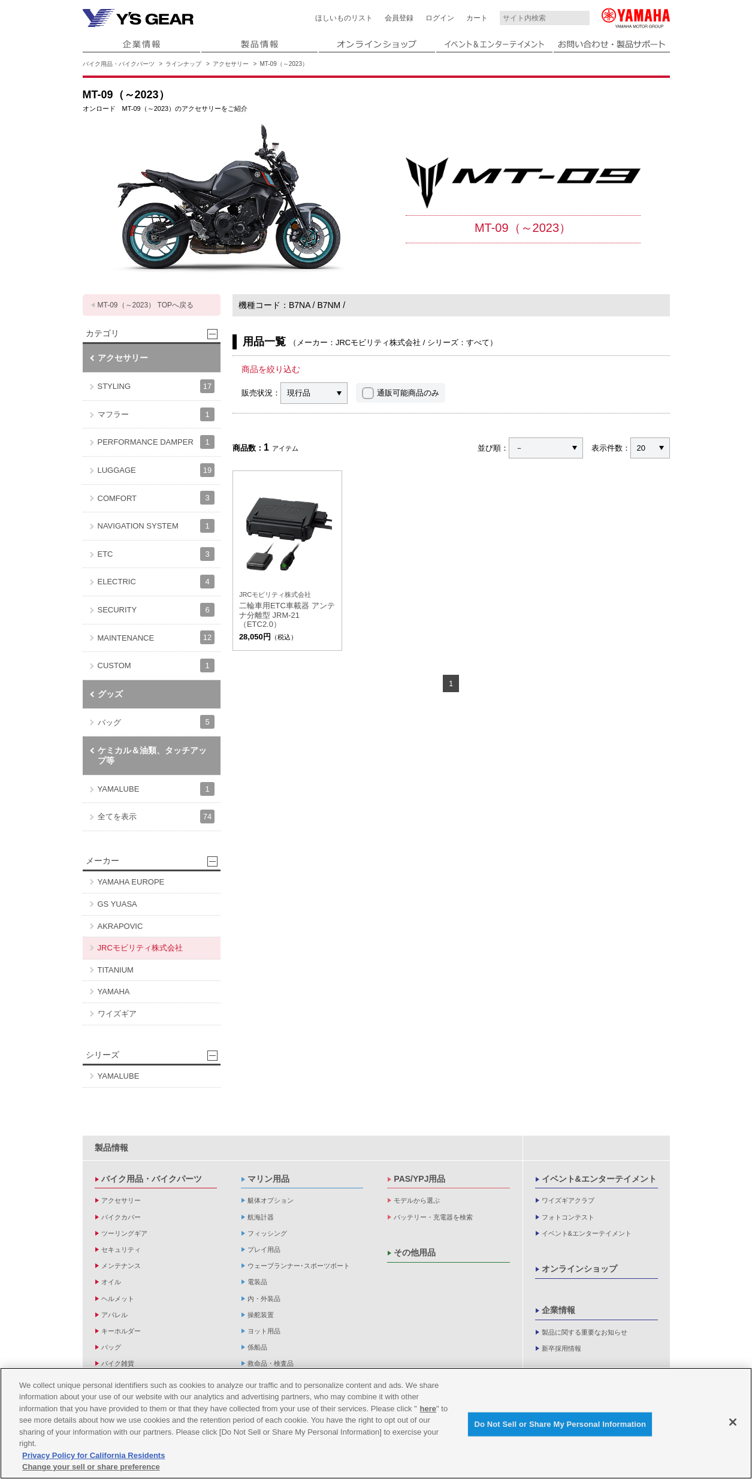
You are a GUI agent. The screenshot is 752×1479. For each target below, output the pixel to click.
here (428, 1408)
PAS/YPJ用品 (419, 1179)
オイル (111, 1281)
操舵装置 (260, 1314)
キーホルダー (121, 1331)
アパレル (114, 1314)
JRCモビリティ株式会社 (140, 947)
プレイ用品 (263, 1249)
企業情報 (558, 1310)
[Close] (733, 1422)
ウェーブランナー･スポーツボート (298, 1265)
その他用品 (415, 1252)
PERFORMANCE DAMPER (156, 442)
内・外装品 (263, 1298)
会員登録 (399, 18)
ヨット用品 (263, 1331)
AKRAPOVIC (120, 926)
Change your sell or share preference (91, 1466)
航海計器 (260, 1217)
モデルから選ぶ (417, 1200)
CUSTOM (156, 665)
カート (477, 18)
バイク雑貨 (117, 1363)
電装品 (257, 1281)
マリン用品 (268, 1179)
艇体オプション (270, 1200)
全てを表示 (156, 816)
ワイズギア (117, 1013)
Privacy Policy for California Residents (93, 1455)
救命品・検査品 (270, 1363)
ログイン (439, 18)
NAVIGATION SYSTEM (156, 526)
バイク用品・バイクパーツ (119, 64)
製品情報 (111, 1147)
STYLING (156, 386)
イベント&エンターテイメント (599, 1179)
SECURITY (156, 610)
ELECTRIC (156, 581)
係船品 (257, 1347)
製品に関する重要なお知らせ (584, 1332)
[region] (376, 1423)
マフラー (156, 414)
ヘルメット (117, 1298)
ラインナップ (183, 64)
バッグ (156, 722)
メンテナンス (121, 1265)
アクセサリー (231, 64)
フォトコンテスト (568, 1217)
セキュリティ (121, 1249)
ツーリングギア (124, 1233)
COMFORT (156, 498)
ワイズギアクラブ (568, 1200)
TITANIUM (116, 969)
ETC (156, 554)
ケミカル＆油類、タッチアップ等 (152, 755)
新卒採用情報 (561, 1348)
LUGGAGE (156, 470)
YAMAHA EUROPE (131, 881)
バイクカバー (121, 1217)
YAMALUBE (156, 789)
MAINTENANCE (156, 637)
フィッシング (267, 1233)
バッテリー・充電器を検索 (433, 1217)
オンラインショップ (579, 1268)
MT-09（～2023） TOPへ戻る (146, 305)
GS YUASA (117, 904)
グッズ (110, 694)
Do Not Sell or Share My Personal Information (560, 1424)
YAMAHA (114, 991)
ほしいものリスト (344, 18)
